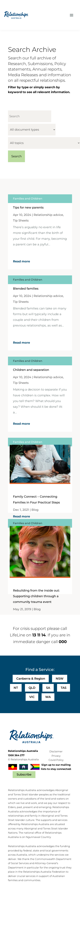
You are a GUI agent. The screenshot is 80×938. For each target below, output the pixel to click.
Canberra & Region (30, 678)
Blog (34, 510)
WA (48, 697)
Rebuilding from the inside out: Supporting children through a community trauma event (36, 596)
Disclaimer (56, 751)
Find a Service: (39, 669)
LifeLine (17, 635)
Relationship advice (48, 215)
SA (48, 688)
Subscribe (24, 774)
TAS (63, 688)
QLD (32, 688)
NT (16, 688)
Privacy (56, 755)
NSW (60, 678)
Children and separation (31, 370)
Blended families (25, 288)
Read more (21, 261)
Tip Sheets (21, 220)
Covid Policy (56, 760)
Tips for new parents (28, 207)
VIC (32, 697)
